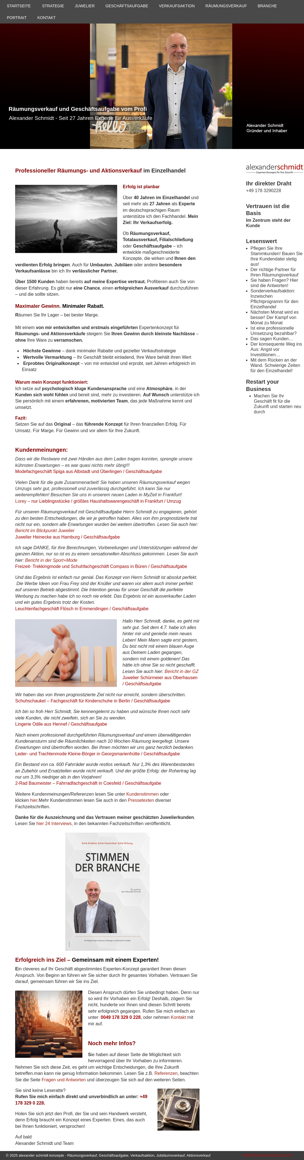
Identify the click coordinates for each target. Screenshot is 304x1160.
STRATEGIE (53, 6)
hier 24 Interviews (53, 823)
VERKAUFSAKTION (177, 6)
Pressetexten (141, 800)
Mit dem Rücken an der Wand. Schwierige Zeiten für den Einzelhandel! (275, 365)
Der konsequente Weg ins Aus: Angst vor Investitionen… (276, 349)
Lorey (20, 501)
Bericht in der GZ (182, 671)
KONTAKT (47, 17)
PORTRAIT (17, 17)
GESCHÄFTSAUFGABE (126, 6)
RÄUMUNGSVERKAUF (226, 6)
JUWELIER (85, 6)
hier (34, 800)
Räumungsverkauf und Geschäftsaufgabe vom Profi (78, 109)
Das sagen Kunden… (271, 338)
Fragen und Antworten (64, 1079)
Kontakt (178, 1017)
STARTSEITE (19, 6)
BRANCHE (267, 6)
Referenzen (166, 1073)
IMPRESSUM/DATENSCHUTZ (268, 1155)
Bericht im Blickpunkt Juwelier (45, 530)
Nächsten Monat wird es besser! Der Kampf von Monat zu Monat (274, 317)
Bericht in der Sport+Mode (51, 560)
